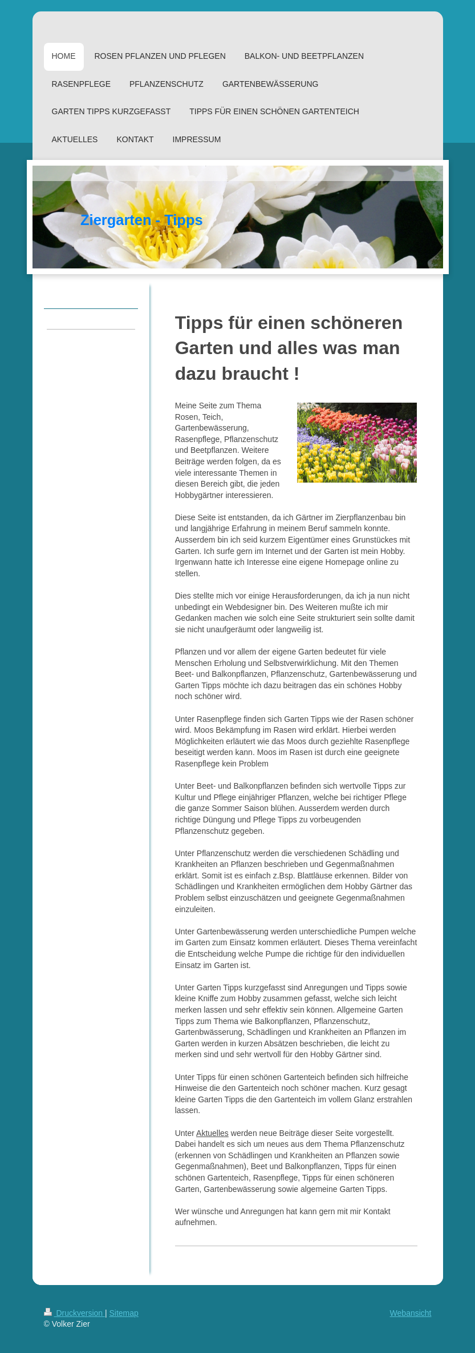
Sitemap (124, 1313)
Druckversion (74, 1313)
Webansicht (411, 1313)
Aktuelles (212, 1133)
